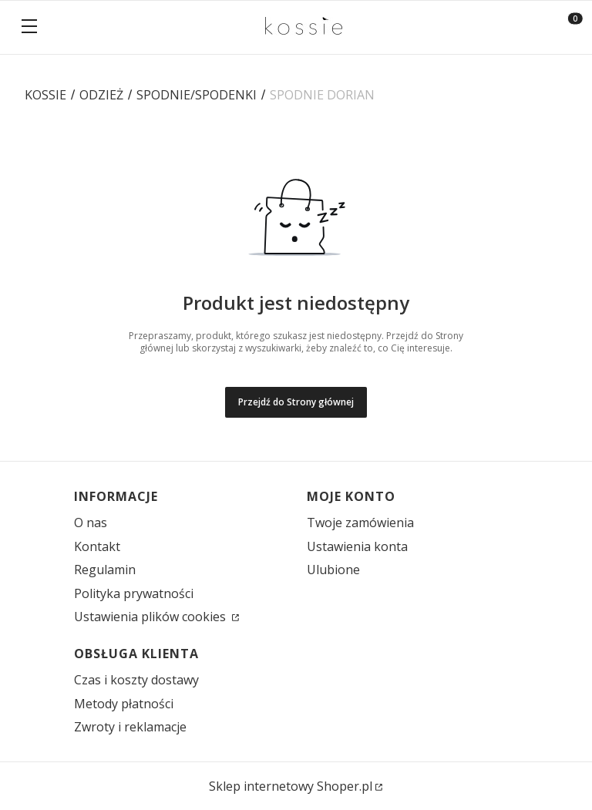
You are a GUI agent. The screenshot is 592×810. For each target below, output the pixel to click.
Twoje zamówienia (360, 522)
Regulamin (105, 569)
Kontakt (97, 546)
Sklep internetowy (290, 786)
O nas (90, 522)
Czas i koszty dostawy (136, 679)
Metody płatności (123, 703)
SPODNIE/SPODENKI (196, 95)
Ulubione (333, 569)
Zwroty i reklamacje (130, 726)
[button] (29, 27)
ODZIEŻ (101, 95)
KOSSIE (45, 95)
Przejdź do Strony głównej (296, 401)
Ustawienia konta (357, 546)
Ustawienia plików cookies (151, 616)
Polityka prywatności (133, 593)
